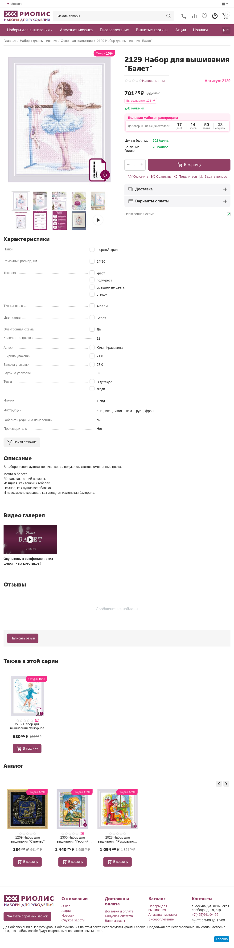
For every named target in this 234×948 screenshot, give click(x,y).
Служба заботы (73, 920)
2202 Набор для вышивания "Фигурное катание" (27, 726)
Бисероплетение (161, 919)
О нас (66, 906)
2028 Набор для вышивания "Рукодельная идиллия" (162, 840)
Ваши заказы (115, 921)
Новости (68, 915)
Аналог (13, 765)
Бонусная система (119, 916)
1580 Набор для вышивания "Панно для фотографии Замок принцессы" (27, 840)
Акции (66, 911)
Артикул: (213, 81)
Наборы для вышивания (157, 908)
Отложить (138, 176)
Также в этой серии (31, 661)
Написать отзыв (154, 81)
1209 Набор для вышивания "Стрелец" (72, 839)
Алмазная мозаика (162, 914)
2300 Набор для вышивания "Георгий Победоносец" (117, 840)
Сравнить (161, 176)
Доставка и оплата (119, 911)
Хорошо (222, 939)
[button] (185, 176)
